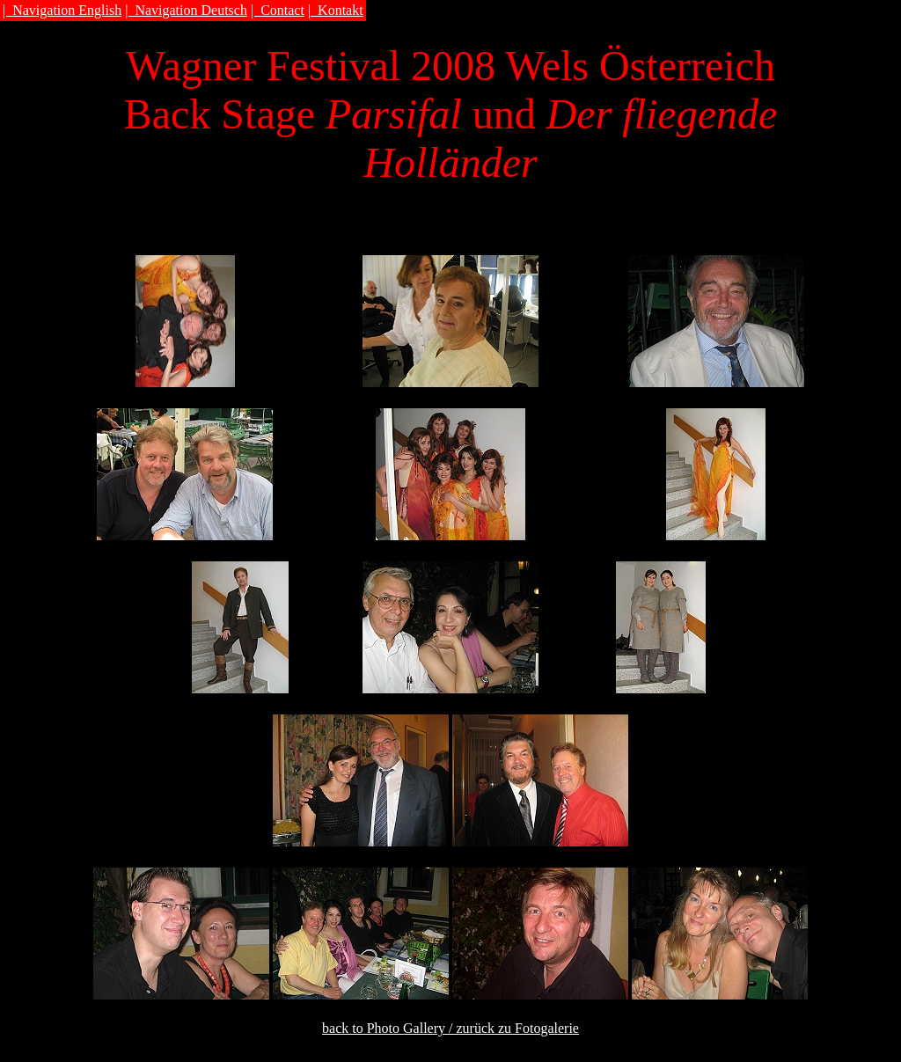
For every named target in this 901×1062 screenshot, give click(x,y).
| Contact (277, 10)
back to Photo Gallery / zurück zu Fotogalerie (450, 1028)
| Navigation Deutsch (186, 10)
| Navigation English (62, 10)
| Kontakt (335, 10)
